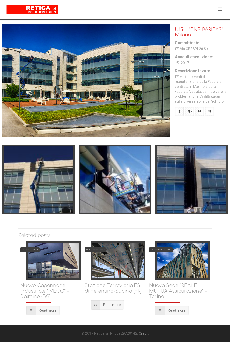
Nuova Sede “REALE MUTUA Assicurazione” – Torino (178, 291)
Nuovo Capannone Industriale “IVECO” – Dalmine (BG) (44, 291)
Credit (144, 333)
